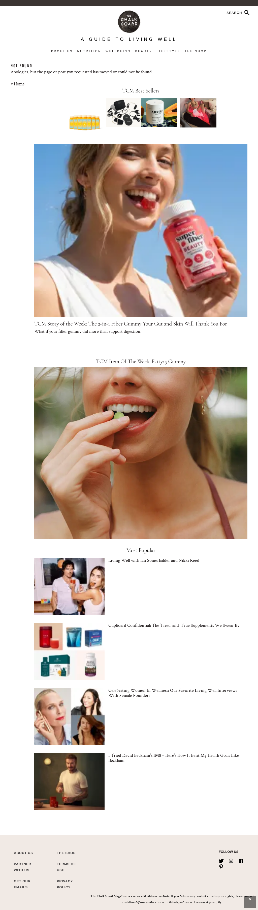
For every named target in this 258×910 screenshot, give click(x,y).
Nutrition (89, 51)
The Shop (196, 51)
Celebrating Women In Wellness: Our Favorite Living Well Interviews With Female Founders (172, 692)
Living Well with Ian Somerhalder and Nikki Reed (153, 560)
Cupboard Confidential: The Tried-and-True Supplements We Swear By (173, 625)
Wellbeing (118, 51)
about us (23, 853)
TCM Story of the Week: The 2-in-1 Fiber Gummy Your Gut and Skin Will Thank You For (130, 323)
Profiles (62, 51)
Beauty (143, 51)
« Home (18, 84)
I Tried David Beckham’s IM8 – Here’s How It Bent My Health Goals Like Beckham (173, 757)
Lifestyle (168, 51)
